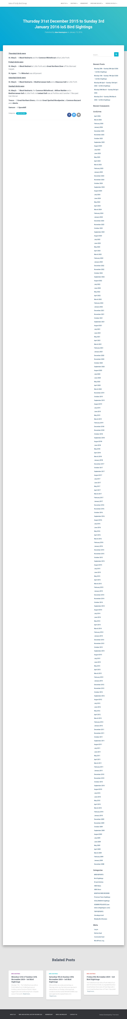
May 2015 (97, 576)
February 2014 (98, 632)
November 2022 (99, 269)
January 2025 (98, 172)
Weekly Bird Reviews (100, 919)
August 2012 (98, 699)
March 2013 (98, 673)
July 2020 (97, 374)
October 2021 (98, 318)
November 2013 (99, 643)
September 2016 (99, 516)
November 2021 (99, 314)
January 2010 (98, 815)
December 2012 (99, 684)
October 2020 (98, 363)
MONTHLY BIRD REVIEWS (102, 893)
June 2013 (97, 662)
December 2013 (99, 640)
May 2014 (97, 621)
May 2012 (97, 711)
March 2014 (98, 628)
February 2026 (98, 123)
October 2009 (98, 826)
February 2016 (98, 542)
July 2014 (97, 613)
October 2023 (98, 228)
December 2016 (99, 505)
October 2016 (98, 512)
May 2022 (97, 292)
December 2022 (99, 265)
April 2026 (97, 116)
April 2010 (97, 804)
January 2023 (98, 262)
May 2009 (97, 845)
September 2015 (99, 561)
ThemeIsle (115, 1015)
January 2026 (98, 127)
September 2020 (99, 366)
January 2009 (98, 860)
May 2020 (97, 381)
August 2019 (98, 404)
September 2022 (99, 277)
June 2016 (97, 527)
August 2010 (98, 789)
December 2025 (99, 131)
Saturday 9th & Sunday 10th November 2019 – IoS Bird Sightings (61, 979)
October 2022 (98, 273)
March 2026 (98, 120)
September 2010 (99, 785)
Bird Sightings (21, 113)
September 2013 (99, 651)
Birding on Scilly (111, 3)
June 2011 (97, 752)
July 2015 (97, 568)
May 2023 (97, 247)
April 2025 (97, 161)
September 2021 (99, 322)
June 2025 (97, 153)
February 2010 (98, 812)
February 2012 (98, 722)
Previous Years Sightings (102, 897)
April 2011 (97, 759)
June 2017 (97, 482)
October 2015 (98, 557)
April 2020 (97, 385)
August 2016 (98, 520)
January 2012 (98, 726)
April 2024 (97, 206)
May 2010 (97, 800)
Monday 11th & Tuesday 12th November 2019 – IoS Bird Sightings (24, 979)
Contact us (73, 1014)
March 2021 (98, 344)
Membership (84, 3)
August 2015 (98, 565)
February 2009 (98, 856)
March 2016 (98, 538)
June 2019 (97, 411)
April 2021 (97, 340)
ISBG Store (97, 889)
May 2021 (97, 336)
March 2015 (98, 583)
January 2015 (98, 591)
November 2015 (99, 553)
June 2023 (97, 243)
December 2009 (99, 819)
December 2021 (99, 310)
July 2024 (97, 194)
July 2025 (97, 150)
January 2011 (98, 770)
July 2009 (97, 838)
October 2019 (98, 396)
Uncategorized (99, 915)
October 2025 (98, 138)
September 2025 (99, 142)
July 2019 (97, 408)
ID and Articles (98, 882)
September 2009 (99, 830)
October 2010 (98, 782)
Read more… (27, 994)
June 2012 (97, 707)
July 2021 (97, 329)
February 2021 (98, 348)
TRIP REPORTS (98, 911)
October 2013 (98, 647)
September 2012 (99, 696)
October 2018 (98, 434)
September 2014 (99, 606)
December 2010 (99, 774)
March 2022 (98, 299)
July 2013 (97, 658)
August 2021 (98, 325)
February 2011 (98, 767)
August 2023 (98, 235)
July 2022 (97, 284)
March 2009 (98, 853)
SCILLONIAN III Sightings (102, 901)
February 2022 (98, 303)
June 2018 (97, 445)
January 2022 (98, 307)
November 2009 (99, 823)
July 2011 (97, 748)
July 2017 (97, 479)
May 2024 (97, 202)
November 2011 (99, 733)
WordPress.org (99, 940)
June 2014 (97, 617)
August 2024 (98, 191)
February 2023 (98, 258)
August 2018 (98, 441)
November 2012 (99, 688)
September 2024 (99, 187)
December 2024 (99, 176)
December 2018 (99, 426)
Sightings (74, 3)
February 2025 (98, 168)
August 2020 (98, 370)
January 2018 (98, 460)
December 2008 (99, 864)
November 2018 (99, 430)
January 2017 (98, 501)
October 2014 (98, 602)
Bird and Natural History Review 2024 (30, 1014)
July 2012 (97, 703)
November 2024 (99, 179)
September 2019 (99, 400)
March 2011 (98, 763)
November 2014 (99, 598)
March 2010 (98, 808)
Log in (96, 929)
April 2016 (97, 535)
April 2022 (97, 295)
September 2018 (99, 437)
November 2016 (99, 509)
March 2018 (98, 456)
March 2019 (98, 419)
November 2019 (99, 393)
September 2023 (99, 232)
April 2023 (97, 251)
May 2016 (97, 531)
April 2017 (97, 490)
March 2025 (98, 164)
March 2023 (98, 254)
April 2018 (97, 452)
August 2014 (98, 610)
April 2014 (97, 625)
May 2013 (97, 666)
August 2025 (98, 146)
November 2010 (99, 778)
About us (64, 3)
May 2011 (97, 755)
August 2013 (98, 654)
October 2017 (98, 467)
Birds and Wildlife (97, 3)
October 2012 (98, 692)
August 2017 (98, 475)
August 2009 (98, 834)
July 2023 (97, 239)
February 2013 (98, 677)
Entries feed (98, 933)
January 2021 (98, 351)
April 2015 (97, 580)
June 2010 (97, 797)
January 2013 (98, 681)
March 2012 (98, 718)
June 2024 (97, 198)
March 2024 (98, 209)
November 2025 (99, 134)
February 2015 (98, 587)
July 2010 (97, 793)
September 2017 (99, 471)
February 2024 (98, 213)
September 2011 (99, 741)
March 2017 (98, 494)
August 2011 (98, 744)
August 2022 (98, 280)
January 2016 (98, 546)
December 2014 (99, 595)
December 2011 (99, 729)
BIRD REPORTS (98, 874)
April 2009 (97, 849)
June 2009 (97, 842)
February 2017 (98, 497)
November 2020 (99, 359)
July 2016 (97, 524)
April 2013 (97, 669)
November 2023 (99, 224)
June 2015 (97, 572)
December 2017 (99, 464)
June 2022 (97, 288)
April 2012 (97, 714)
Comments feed (99, 937)
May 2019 (97, 415)
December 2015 (99, 550)
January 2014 (98, 636)
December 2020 (99, 355)
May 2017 (97, 486)
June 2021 (97, 333)
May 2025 (97, 157)
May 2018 (97, 449)
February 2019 (98, 423)
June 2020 (97, 378)
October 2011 (98, 737)
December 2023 (99, 221)
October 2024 (98, 183)
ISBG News (97, 886)
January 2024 (98, 217)
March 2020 (98, 389)
